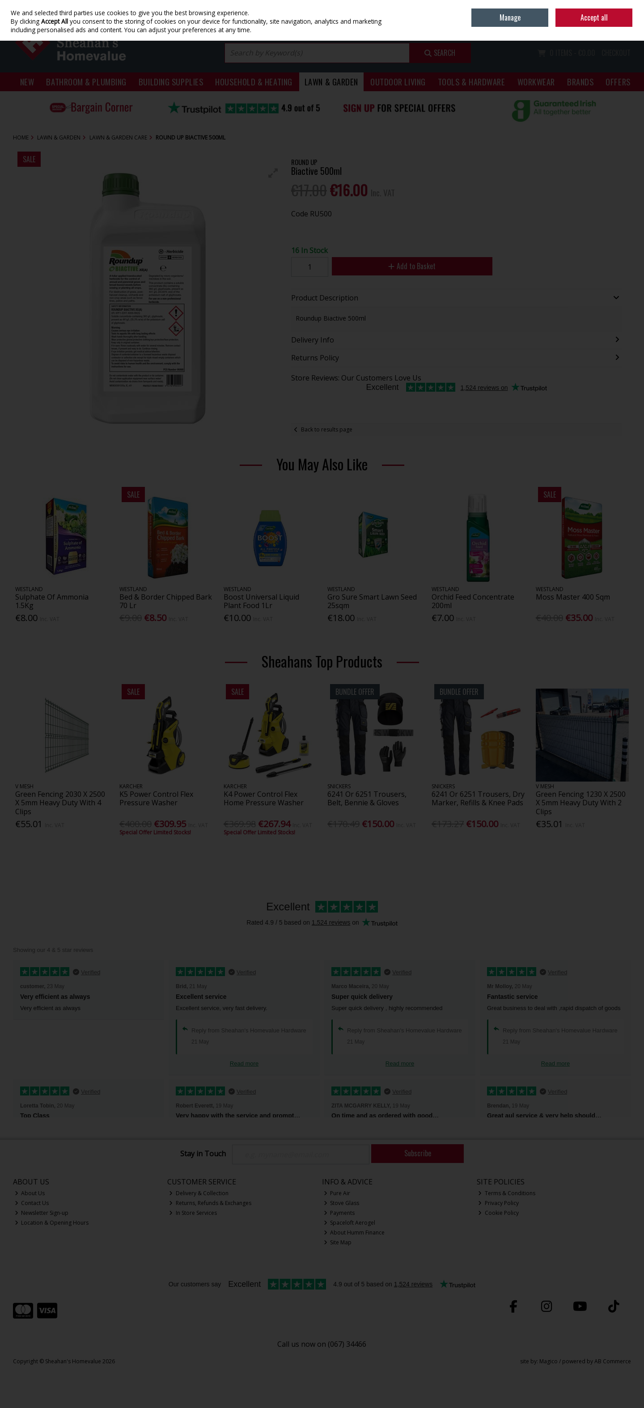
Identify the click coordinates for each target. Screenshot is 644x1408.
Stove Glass (342, 1203)
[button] (273, 173)
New (27, 82)
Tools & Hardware (471, 82)
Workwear (536, 82)
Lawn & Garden (331, 82)
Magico (548, 1361)
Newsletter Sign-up (42, 1213)
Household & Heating (253, 82)
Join (626, 27)
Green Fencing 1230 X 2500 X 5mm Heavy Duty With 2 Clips (581, 802)
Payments (339, 1213)
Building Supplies (171, 82)
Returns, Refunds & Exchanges (210, 1203)
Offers (618, 82)
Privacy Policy (498, 1203)
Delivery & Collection (199, 1193)
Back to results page (326, 429)
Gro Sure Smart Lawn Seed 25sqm (372, 601)
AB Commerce (612, 1361)
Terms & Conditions (506, 1193)
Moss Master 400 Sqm (573, 597)
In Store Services (193, 1213)
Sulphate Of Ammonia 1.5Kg (52, 601)
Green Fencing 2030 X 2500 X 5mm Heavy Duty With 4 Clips (60, 802)
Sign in (607, 27)
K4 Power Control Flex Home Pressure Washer (264, 798)
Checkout (616, 52)
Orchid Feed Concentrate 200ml (473, 601)
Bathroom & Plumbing (86, 82)
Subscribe (417, 1153)
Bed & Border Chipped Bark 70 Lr (165, 601)
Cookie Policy (498, 1213)
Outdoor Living (398, 82)
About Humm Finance (354, 1232)
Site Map (338, 1242)
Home (569, 6)
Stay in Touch (203, 1154)
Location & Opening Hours (52, 1222)
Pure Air (337, 1193)
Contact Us (32, 1203)
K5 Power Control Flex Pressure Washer (156, 798)
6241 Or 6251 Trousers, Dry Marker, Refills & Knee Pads (478, 798)
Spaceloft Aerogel (350, 1222)
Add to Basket (412, 266)
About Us (30, 1193)
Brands (580, 82)
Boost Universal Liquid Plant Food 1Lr (261, 601)
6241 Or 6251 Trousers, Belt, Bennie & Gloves (367, 798)
